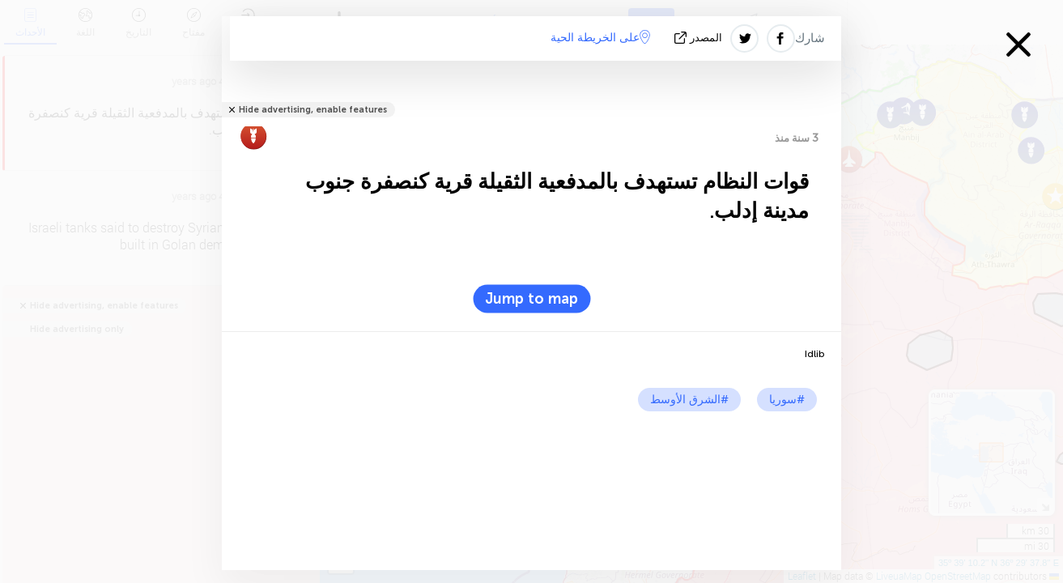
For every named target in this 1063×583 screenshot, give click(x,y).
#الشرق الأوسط (689, 399)
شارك (810, 38)
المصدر (700, 38)
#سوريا (787, 399)
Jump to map (531, 299)
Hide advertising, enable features (313, 109)
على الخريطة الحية (600, 37)
